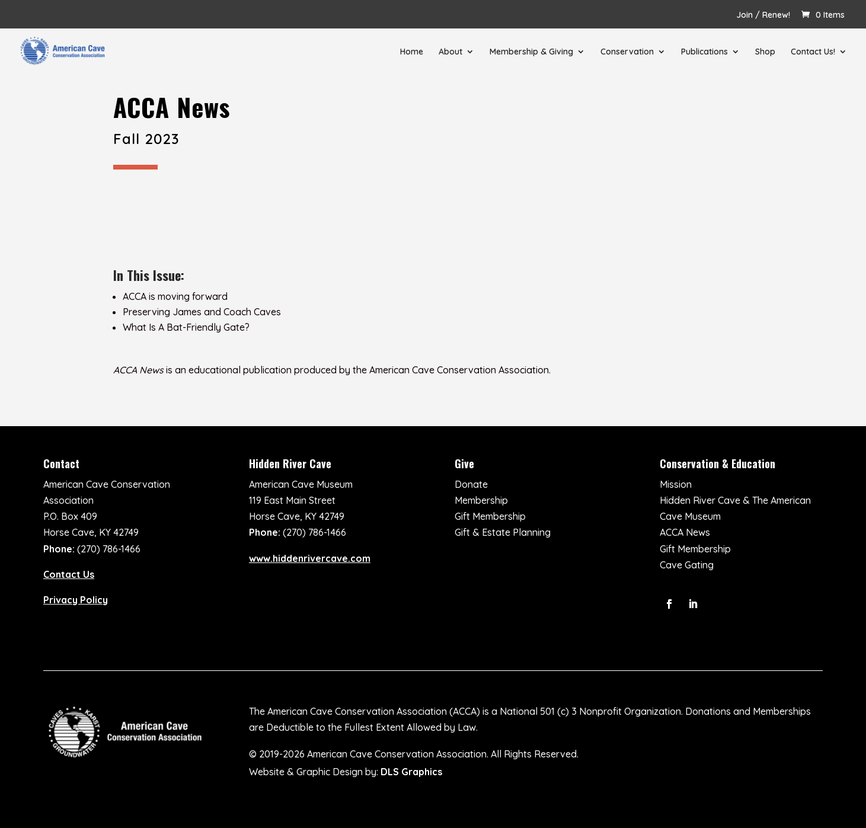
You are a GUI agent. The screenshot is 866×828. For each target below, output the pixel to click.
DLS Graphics (411, 772)
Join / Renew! (763, 15)
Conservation (627, 52)
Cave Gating (687, 565)
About (450, 52)
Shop (765, 52)
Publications (704, 52)
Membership (481, 500)
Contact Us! (813, 52)
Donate (471, 484)
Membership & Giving (531, 52)
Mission (676, 484)
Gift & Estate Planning (503, 532)
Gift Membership (490, 516)
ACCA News (685, 532)
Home (411, 52)
